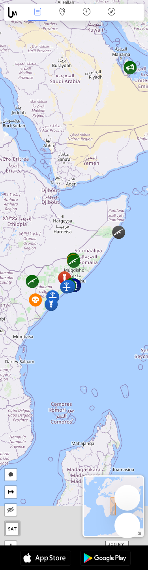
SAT (12, 529)
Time (86, 12)
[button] (118, 232)
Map (62, 12)
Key (111, 12)
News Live (37, 12)
